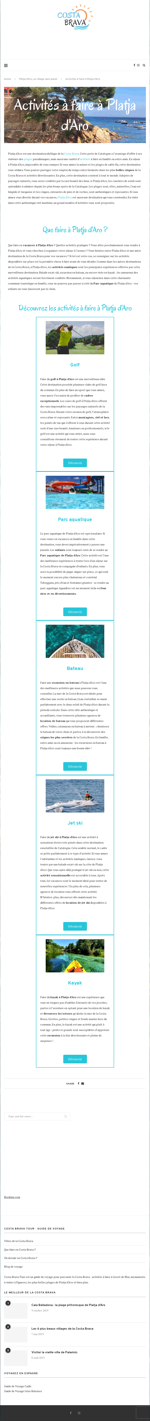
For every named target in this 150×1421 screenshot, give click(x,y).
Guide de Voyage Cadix (17, 1386)
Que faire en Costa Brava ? (20, 1249)
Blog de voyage (13, 1266)
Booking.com (12, 1197)
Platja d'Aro (65, 197)
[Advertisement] (75, 48)
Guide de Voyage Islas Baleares (23, 1391)
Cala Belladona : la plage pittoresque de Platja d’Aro (68, 1305)
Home (7, 79)
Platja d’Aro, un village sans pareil (38, 79)
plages (28, 159)
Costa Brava (71, 153)
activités (85, 159)
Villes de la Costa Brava (18, 1241)
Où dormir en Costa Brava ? (20, 1258)
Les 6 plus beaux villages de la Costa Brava (62, 1329)
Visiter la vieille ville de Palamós (54, 1352)
